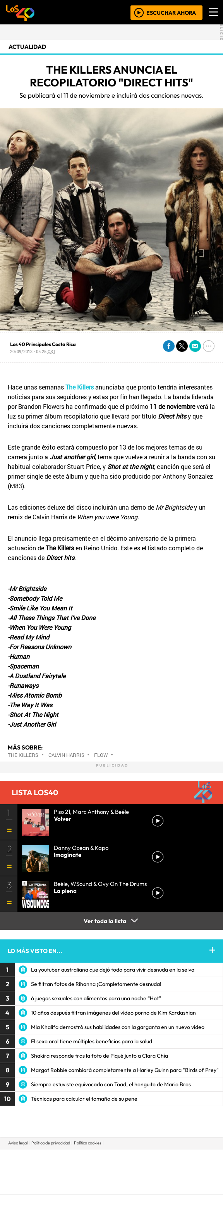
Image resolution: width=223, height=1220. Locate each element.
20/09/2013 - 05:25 (32, 351)
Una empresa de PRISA (111, 1166)
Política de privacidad (50, 1143)
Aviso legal (17, 1143)
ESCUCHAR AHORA (171, 12)
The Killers (23, 754)
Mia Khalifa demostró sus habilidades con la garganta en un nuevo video (117, 1027)
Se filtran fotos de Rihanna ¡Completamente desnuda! (96, 983)
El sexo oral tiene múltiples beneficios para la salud (91, 1041)
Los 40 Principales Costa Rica (43, 344)
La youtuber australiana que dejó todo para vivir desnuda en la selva (112, 969)
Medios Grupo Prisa (111, 1185)
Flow (101, 754)
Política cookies (87, 1143)
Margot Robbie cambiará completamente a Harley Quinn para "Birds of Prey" (125, 1070)
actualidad (27, 46)
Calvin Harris (66, 754)
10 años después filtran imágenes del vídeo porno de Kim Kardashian (113, 1012)
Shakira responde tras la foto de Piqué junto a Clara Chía (99, 1055)
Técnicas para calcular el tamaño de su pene (84, 1098)
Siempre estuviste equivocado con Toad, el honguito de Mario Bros (111, 1084)
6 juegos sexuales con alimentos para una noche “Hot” (96, 998)
